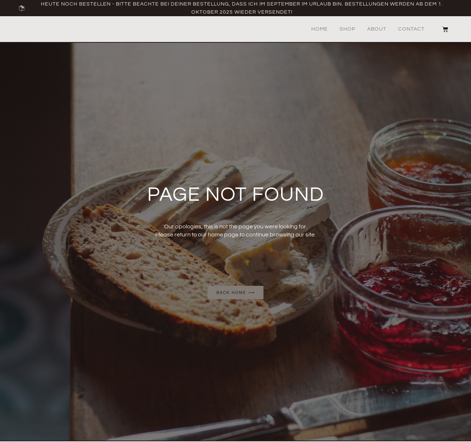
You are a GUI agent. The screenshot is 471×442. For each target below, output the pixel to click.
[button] (433, 29)
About (376, 29)
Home (319, 29)
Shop (347, 29)
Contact (411, 29)
